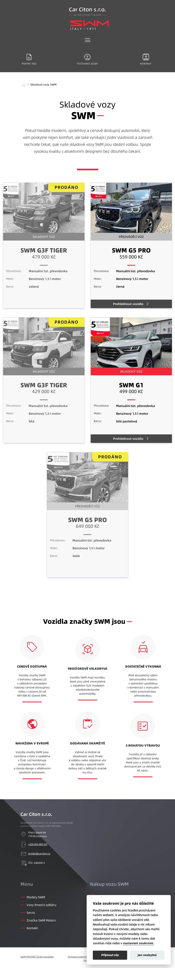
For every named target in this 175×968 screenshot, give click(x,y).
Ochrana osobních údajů (81, 956)
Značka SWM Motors (41, 920)
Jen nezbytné (147, 955)
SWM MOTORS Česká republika (37, 956)
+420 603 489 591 (37, 844)
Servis (31, 912)
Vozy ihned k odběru (41, 905)
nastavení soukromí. (138, 943)
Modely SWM (36, 897)
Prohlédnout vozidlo (128, 304)
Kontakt (32, 928)
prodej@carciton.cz (39, 853)
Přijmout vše (110, 955)
